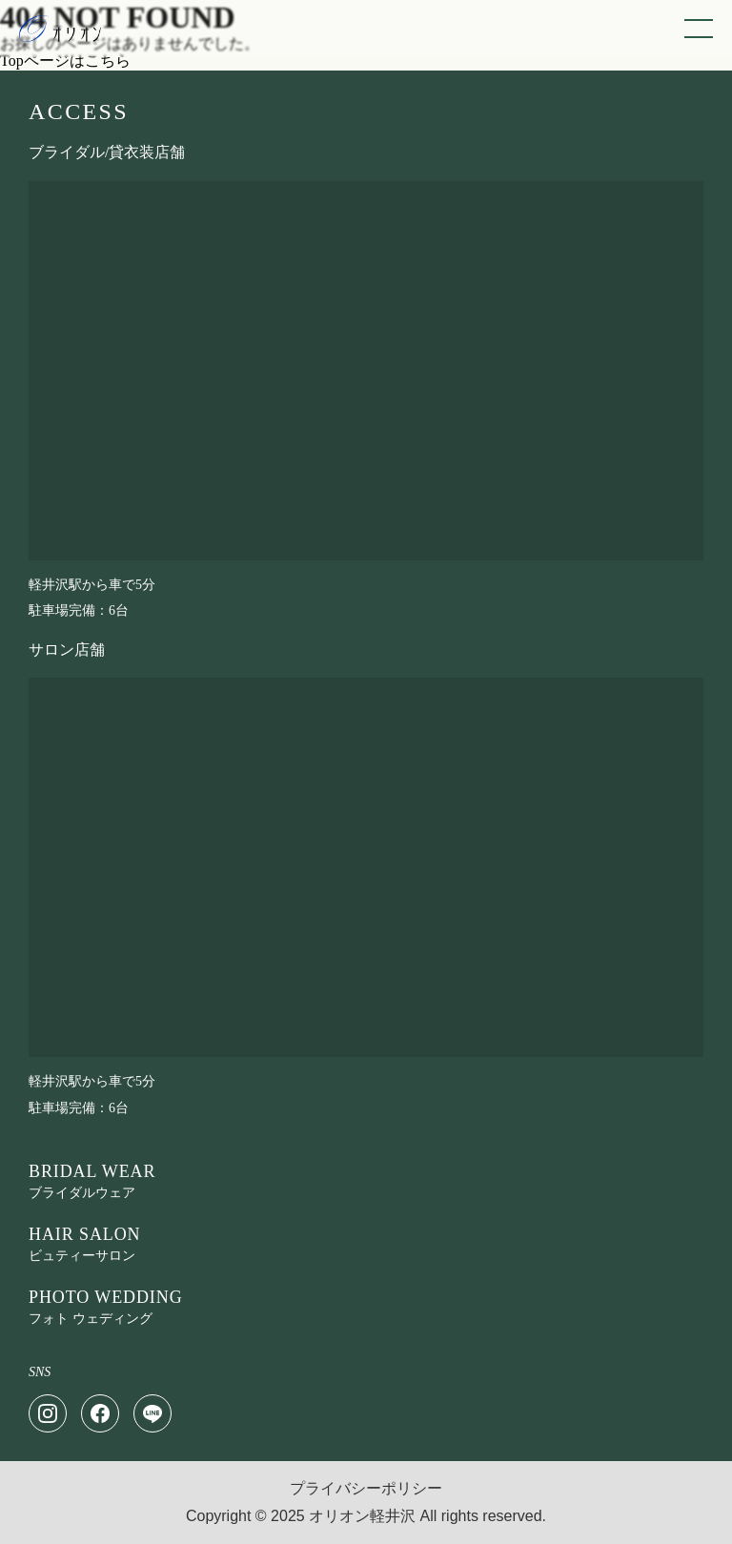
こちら (108, 60)
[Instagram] (48, 1413)
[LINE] (152, 1413)
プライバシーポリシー (366, 1488)
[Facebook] (100, 1413)
